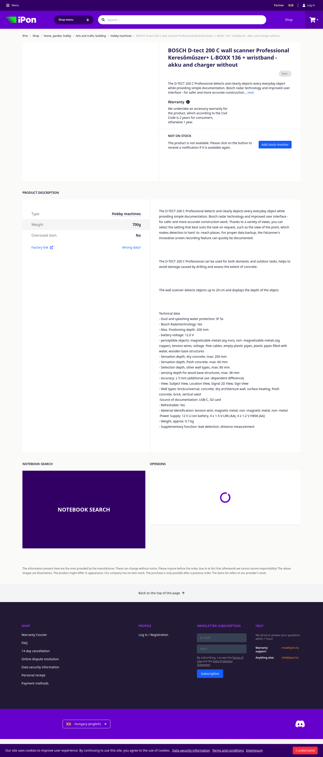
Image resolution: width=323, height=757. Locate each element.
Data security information (40, 667)
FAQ (25, 643)
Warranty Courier (34, 635)
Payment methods (35, 683)
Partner (279, 5)
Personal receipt (33, 675)
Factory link (42, 247)
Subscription (210, 673)
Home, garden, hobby (57, 36)
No (138, 235)
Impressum (254, 750)
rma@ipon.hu (290, 648)
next (250, 92)
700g (137, 224)
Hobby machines (121, 36)
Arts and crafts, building (91, 36)
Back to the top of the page (161, 593)
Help (259, 626)
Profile (145, 626)
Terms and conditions (228, 750)
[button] (40, 169)
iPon (25, 36)
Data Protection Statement (215, 663)
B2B (291, 5)
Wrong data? (131, 247)
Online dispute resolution (40, 659)
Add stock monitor (275, 144)
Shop (288, 20)
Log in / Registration (153, 635)
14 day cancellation (36, 651)
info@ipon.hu (290, 658)
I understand (305, 750)
